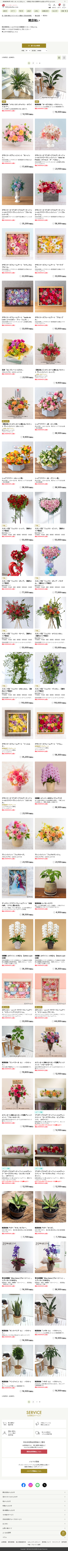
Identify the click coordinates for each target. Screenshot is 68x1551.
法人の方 (54, 11)
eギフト (13, 11)
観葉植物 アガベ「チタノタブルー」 (14, 1228)
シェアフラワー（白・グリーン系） (47, 478)
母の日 (21, 11)
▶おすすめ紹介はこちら (10, 32)
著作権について (46, 1542)
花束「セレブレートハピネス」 (13, 370)
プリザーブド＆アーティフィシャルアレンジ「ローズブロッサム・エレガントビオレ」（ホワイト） (17, 1173)
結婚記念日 (45, 11)
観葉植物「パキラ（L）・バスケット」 (48, 1381)
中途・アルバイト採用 (34, 1544)
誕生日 (5, 11)
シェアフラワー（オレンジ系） (13, 478)
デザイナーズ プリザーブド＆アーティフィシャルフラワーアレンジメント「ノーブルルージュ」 (50, 212)
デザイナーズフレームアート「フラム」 (49, 744)
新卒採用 (64, 1542)
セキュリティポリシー (34, 1542)
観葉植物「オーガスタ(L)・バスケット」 (49, 104)
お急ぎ (29, 11)
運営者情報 (11, 1542)
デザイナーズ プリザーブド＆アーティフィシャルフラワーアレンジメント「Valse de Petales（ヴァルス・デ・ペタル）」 (50, 157)
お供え (36, 11)
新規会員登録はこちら (34, 1451)
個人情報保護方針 (21, 1542)
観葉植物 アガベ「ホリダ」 (44, 1228)
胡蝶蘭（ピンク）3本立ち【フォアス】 (48, 798)
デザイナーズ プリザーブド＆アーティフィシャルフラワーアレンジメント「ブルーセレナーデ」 (17, 212)
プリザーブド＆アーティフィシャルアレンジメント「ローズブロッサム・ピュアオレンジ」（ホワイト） (50, 1117)
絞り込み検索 (34, 45)
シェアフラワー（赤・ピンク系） (46, 424)
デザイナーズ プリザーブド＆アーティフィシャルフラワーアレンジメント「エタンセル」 (17, 800)
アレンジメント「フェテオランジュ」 (48, 854)
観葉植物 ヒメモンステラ (44, 903)
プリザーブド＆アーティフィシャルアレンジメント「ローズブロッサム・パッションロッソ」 (50, 1173)
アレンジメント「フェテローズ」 (13, 854)
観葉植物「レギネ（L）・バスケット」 (48, 1331)
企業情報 (3, 1542)
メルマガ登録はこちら (34, 1471)
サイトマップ (56, 1542)
